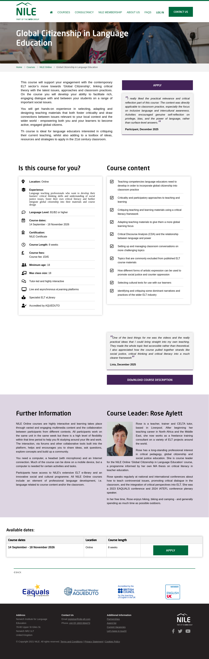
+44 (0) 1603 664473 (79, 623)
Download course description (150, 380)
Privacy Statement (93, 641)
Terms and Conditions (71, 641)
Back (17, 572)
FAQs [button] (147, 12)
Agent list (111, 623)
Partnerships (113, 619)
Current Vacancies (116, 627)
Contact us (181, 11)
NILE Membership (110, 12)
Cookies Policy (112, 641)
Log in (160, 12)
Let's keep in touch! (117, 631)
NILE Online (46, 67)
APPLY (157, 85)
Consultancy (84, 12)
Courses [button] (64, 12)
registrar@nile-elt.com (79, 619)
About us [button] (133, 12)
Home (19, 67)
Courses (31, 67)
